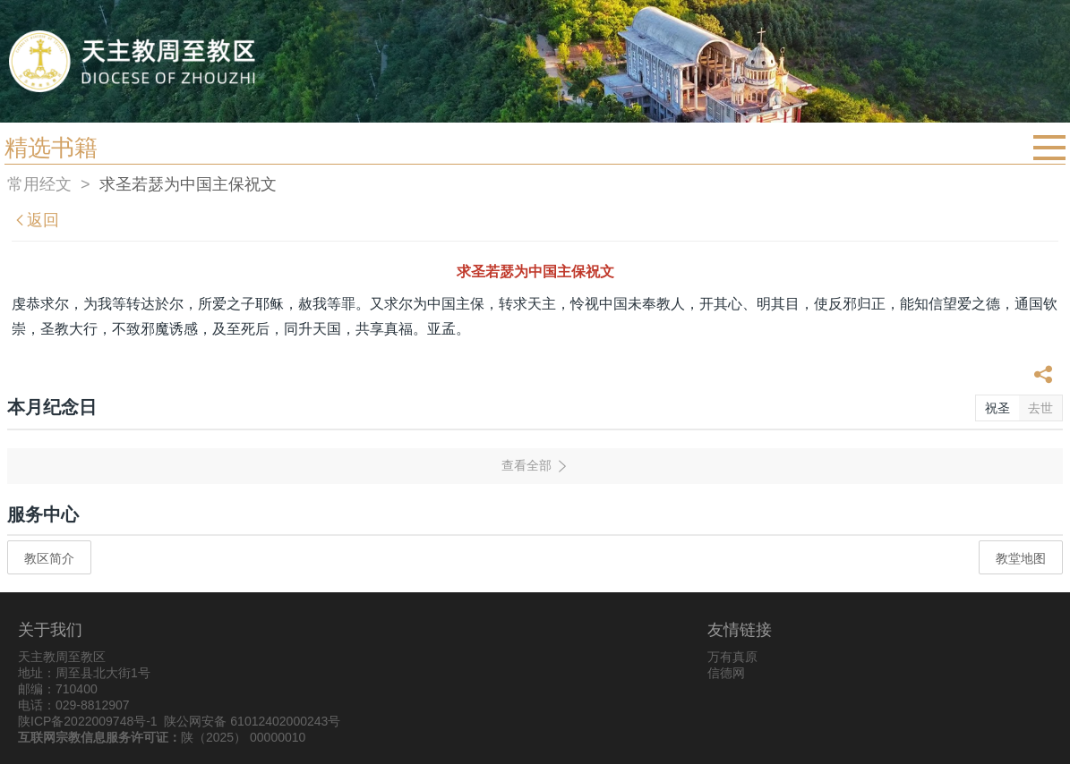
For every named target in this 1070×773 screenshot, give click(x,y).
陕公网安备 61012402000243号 (252, 721)
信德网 (726, 673)
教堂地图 (1021, 558)
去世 (1040, 408)
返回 (36, 220)
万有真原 (732, 657)
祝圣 (997, 408)
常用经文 (39, 184)
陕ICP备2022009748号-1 (88, 721)
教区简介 (49, 558)
